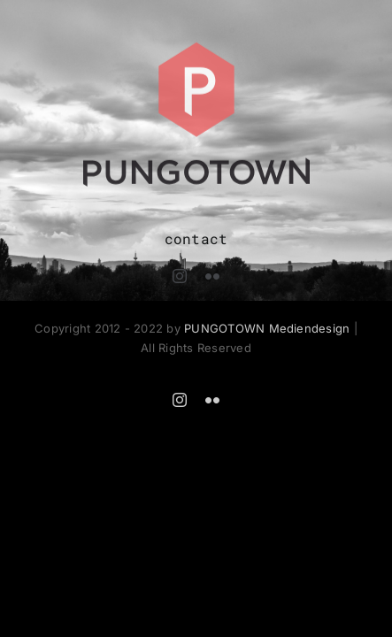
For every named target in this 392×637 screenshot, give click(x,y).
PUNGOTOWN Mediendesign (267, 328)
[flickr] (212, 276)
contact (196, 238)
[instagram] (180, 276)
